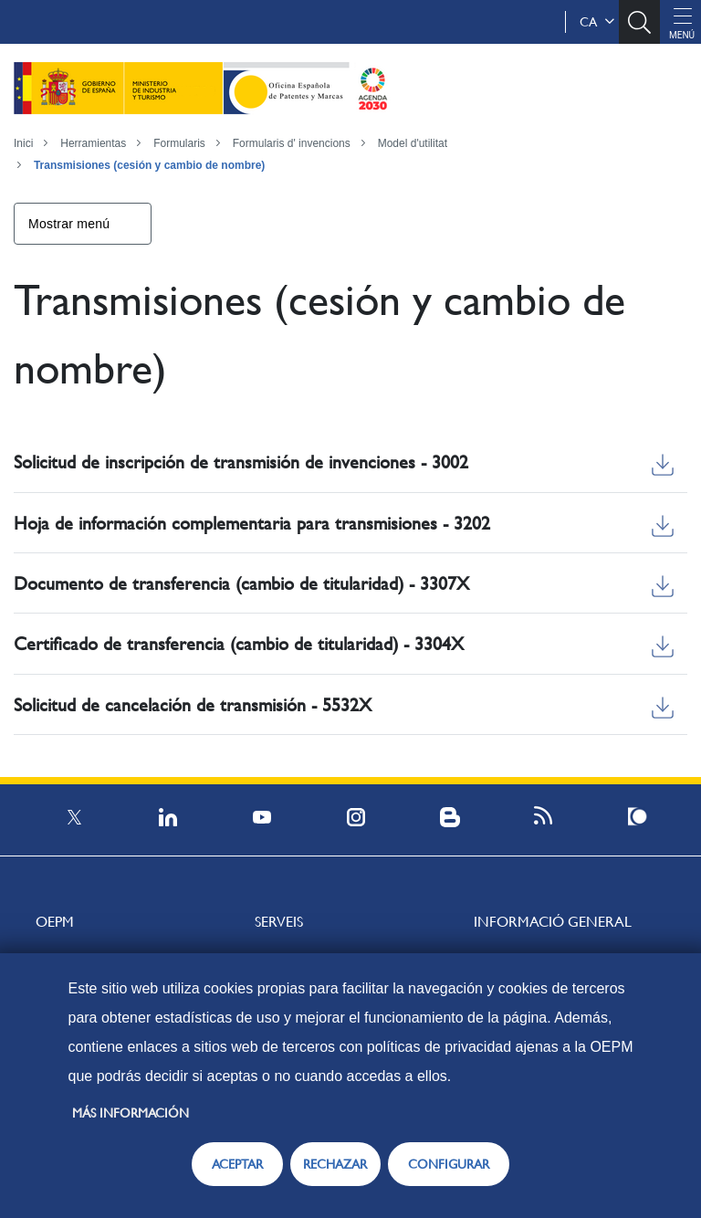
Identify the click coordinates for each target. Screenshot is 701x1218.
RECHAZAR (335, 1164)
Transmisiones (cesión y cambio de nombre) (149, 165)
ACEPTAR (237, 1164)
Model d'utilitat (412, 143)
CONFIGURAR (448, 1164)
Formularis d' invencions (291, 143)
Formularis (179, 143)
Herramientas (93, 143)
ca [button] (597, 22)
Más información (130, 1113)
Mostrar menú (69, 223)
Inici (23, 143)
